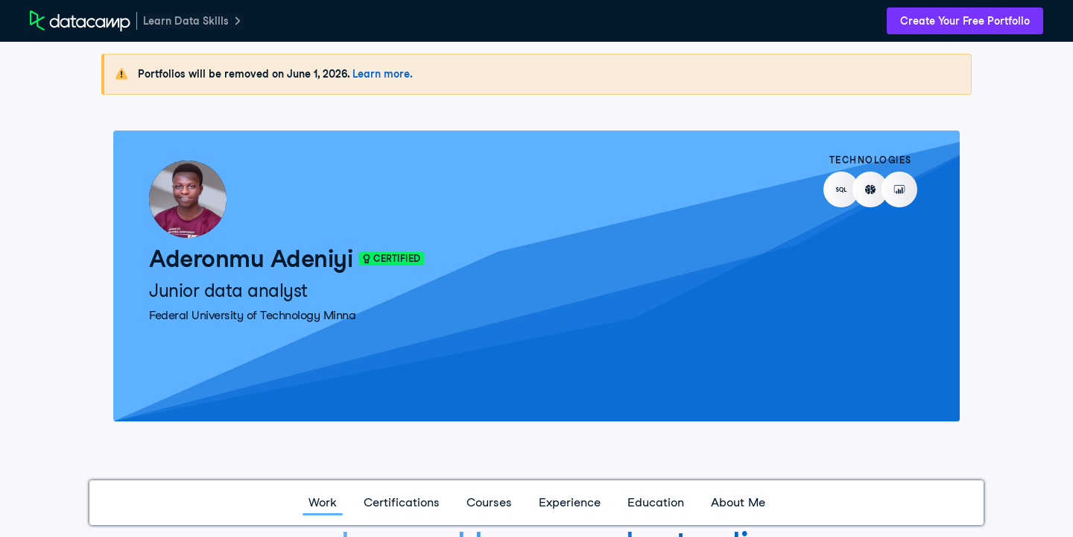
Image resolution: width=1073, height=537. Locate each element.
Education (655, 502)
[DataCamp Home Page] (80, 20)
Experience (570, 502)
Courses (489, 502)
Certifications (402, 502)
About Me (738, 502)
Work (322, 502)
